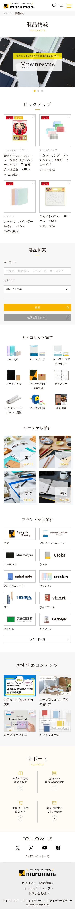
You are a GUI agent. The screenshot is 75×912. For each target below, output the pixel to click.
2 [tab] (38, 91)
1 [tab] (35, 91)
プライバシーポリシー (59, 903)
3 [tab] (42, 91)
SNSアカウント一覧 (37, 859)
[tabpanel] (37, 62)
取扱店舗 (47, 885)
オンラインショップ (39, 890)
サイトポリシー (32, 903)
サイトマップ (10, 903)
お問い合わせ (39, 896)
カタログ (28, 885)
